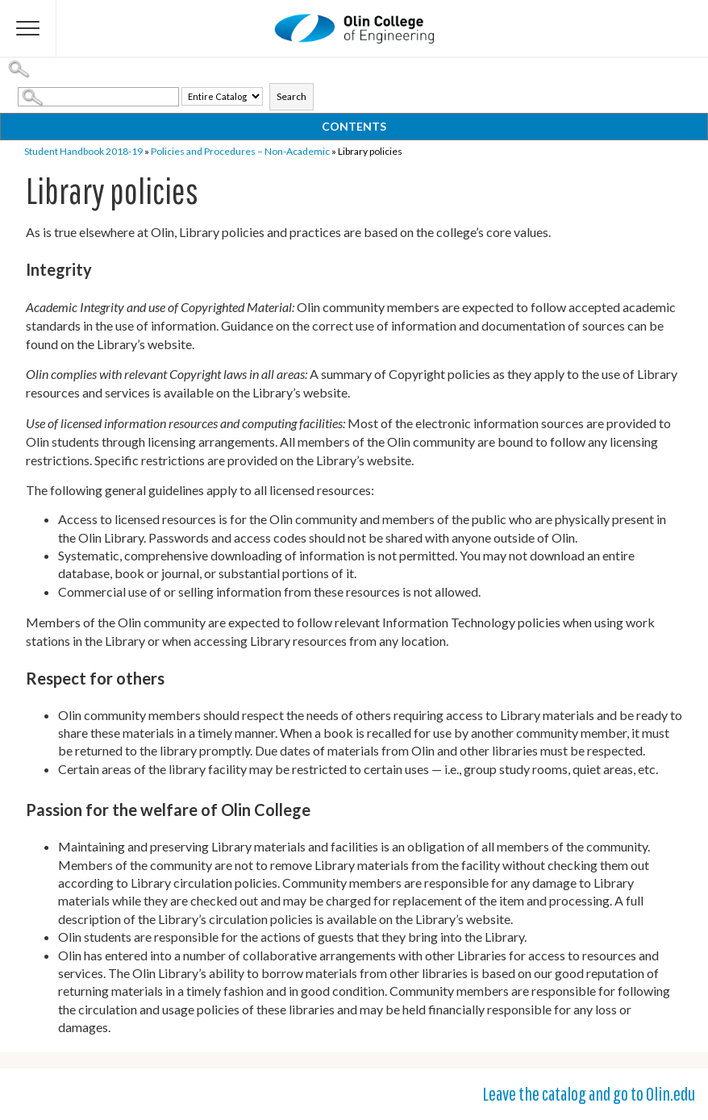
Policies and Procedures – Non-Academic (240, 151)
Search (291, 96)
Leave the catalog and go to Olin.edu (588, 1093)
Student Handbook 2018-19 (83, 151)
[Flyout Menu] (28, 28)
